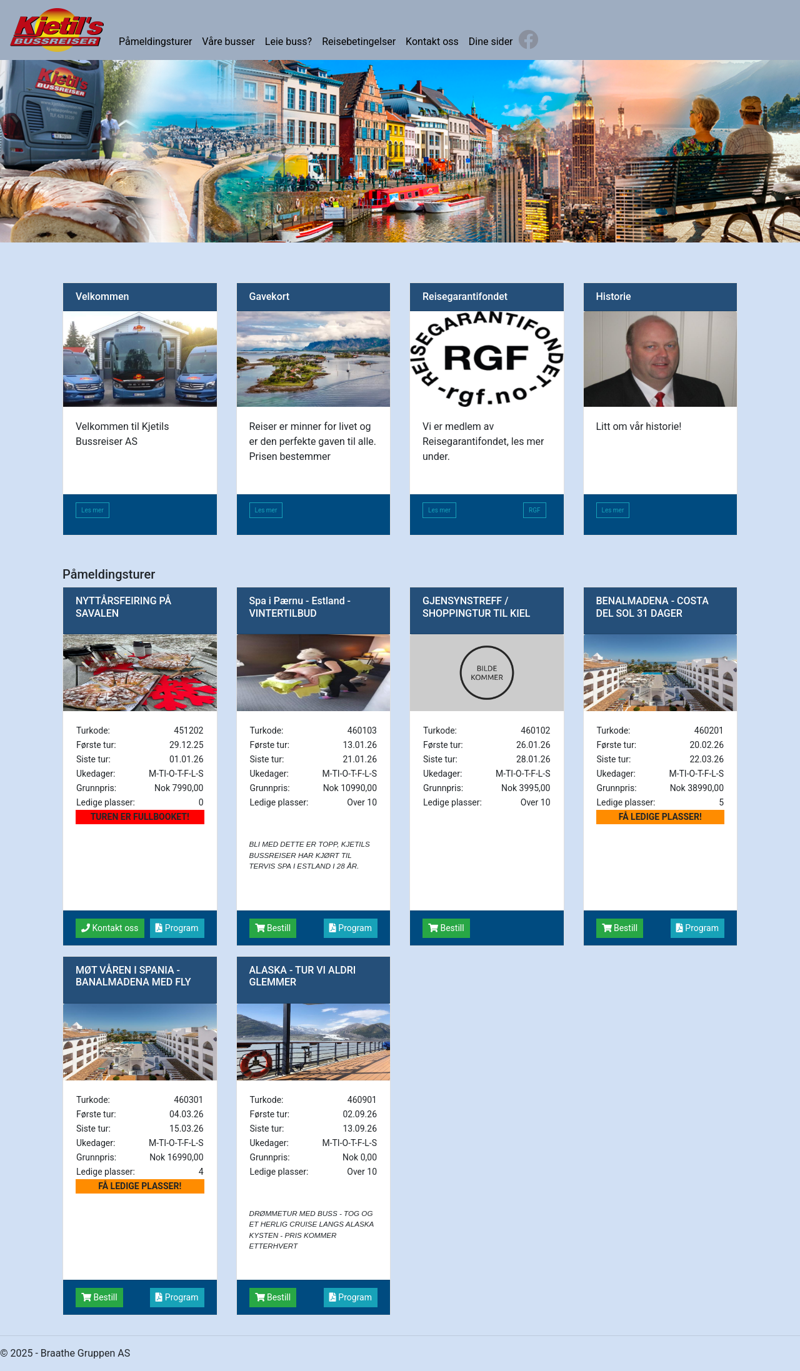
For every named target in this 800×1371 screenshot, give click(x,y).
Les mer (92, 510)
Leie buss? (288, 41)
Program (177, 928)
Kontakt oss (432, 41)
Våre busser (228, 41)
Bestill (273, 928)
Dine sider (491, 41)
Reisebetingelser (359, 41)
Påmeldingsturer (155, 41)
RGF (535, 510)
